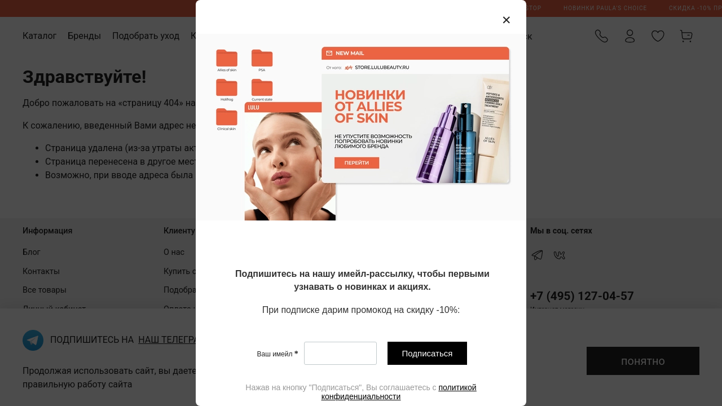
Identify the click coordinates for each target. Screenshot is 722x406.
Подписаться (427, 353)
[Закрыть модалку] (506, 20)
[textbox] (362, 281)
